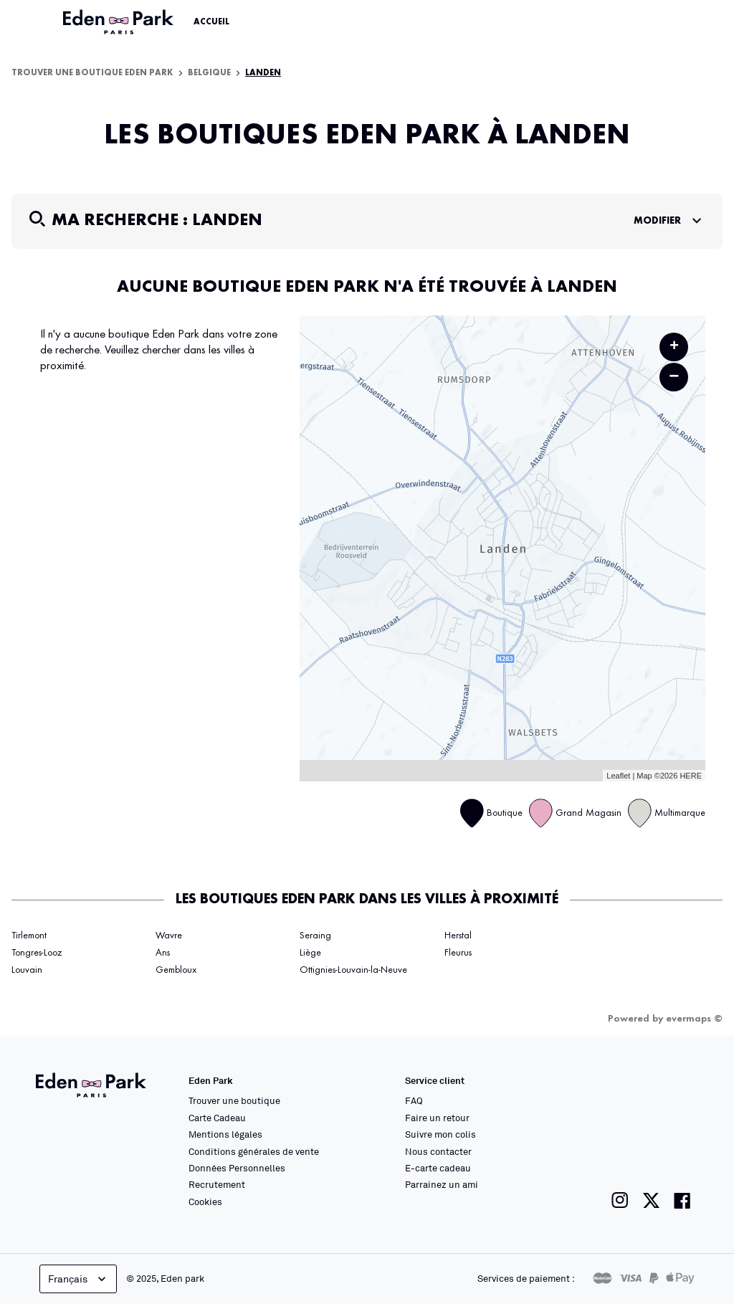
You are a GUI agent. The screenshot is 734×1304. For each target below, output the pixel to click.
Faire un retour (437, 1117)
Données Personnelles (237, 1168)
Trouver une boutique (234, 1100)
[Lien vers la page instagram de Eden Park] (620, 1200)
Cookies (205, 1201)
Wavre (169, 936)
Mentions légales (225, 1134)
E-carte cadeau (438, 1168)
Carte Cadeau (217, 1117)
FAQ (414, 1100)
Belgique (209, 73)
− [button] (674, 377)
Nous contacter (438, 1151)
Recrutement (217, 1184)
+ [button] (674, 347)
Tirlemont (29, 936)
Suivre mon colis (440, 1134)
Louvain (26, 970)
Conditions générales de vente (254, 1151)
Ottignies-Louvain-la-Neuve (353, 970)
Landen (263, 73)
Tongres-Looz (36, 953)
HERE (691, 775)
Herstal (458, 936)
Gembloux (176, 970)
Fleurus (458, 953)
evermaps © (694, 1019)
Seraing (315, 936)
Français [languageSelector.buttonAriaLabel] (78, 1279)
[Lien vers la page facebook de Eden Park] (682, 1200)
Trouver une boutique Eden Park (92, 73)
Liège (310, 953)
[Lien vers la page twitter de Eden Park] (651, 1200)
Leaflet (618, 775)
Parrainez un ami (441, 1184)
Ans (163, 953)
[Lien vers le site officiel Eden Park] (119, 22)
